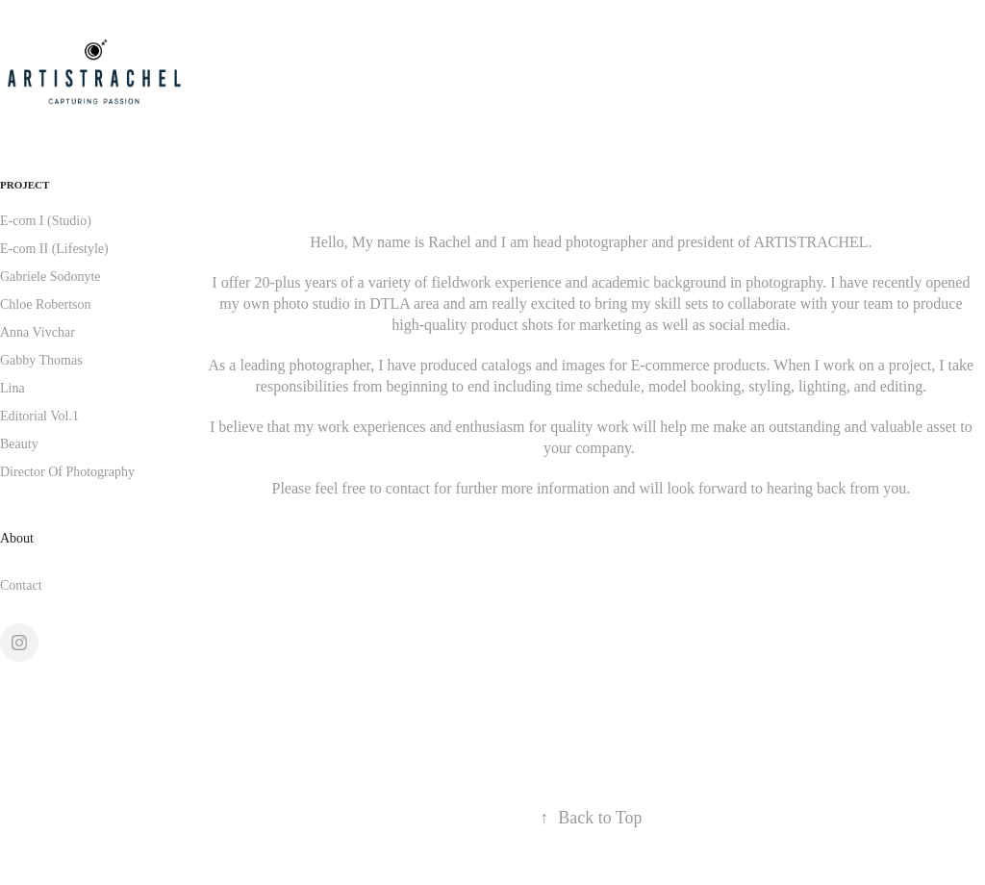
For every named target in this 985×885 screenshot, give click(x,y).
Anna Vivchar (37, 332)
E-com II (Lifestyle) (54, 248)
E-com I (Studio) (45, 221)
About (17, 538)
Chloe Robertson (45, 304)
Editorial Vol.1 (39, 416)
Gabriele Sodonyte (50, 276)
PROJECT (24, 184)
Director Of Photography (67, 472)
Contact (21, 585)
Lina (12, 388)
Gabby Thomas (41, 360)
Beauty (19, 444)
